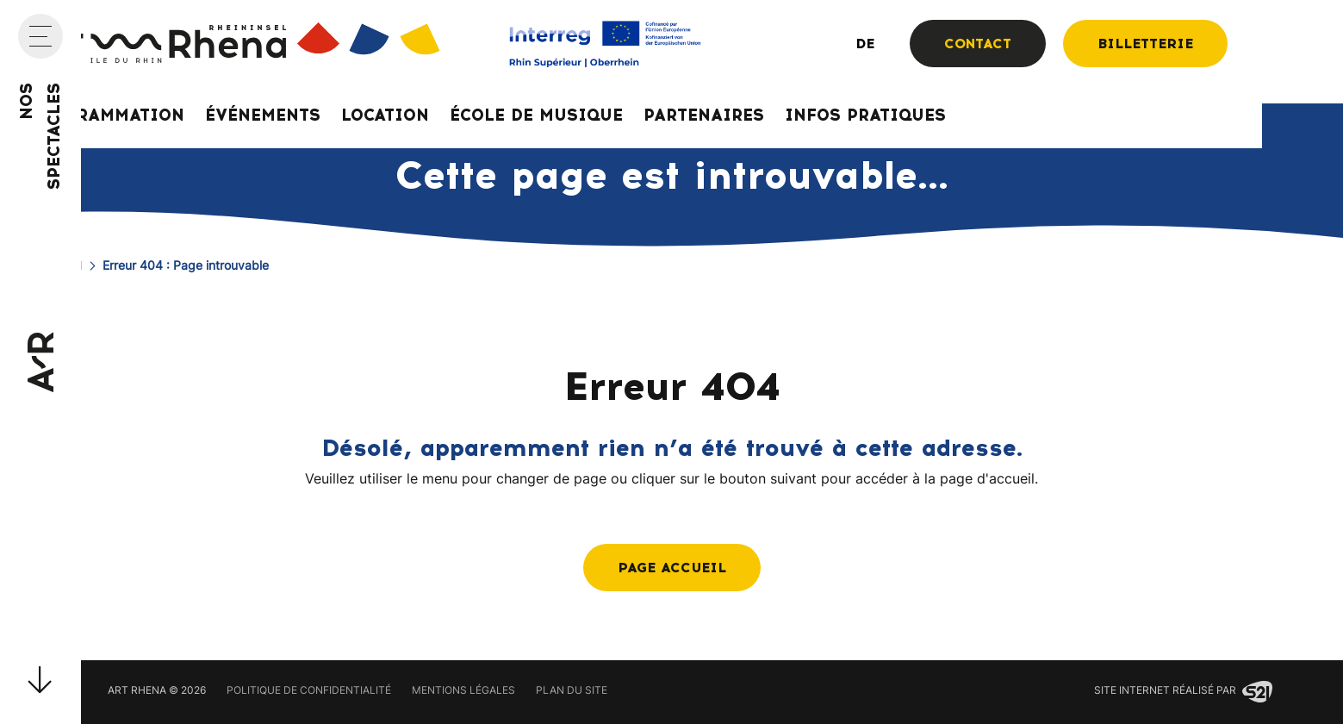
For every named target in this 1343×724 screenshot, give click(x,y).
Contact (977, 43)
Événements (262, 115)
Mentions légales (463, 691)
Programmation (106, 115)
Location (385, 115)
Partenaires (704, 115)
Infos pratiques (865, 115)
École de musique (536, 115)
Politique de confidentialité (309, 691)
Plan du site (571, 691)
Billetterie (1145, 43)
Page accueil (672, 567)
